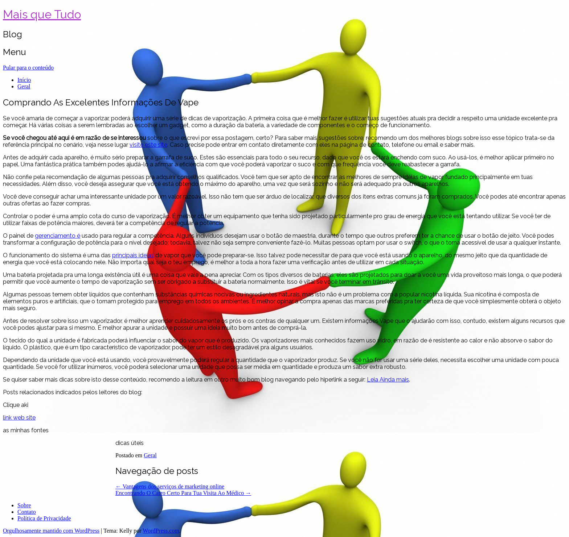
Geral (23, 86)
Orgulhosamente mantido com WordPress (51, 531)
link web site (19, 417)
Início (24, 80)
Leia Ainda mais (388, 379)
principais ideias (133, 255)
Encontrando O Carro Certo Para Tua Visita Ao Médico (183, 493)
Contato (26, 512)
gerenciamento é (57, 235)
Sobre (24, 505)
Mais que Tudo (42, 14)
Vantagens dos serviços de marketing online (169, 486)
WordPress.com (161, 531)
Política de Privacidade (44, 518)
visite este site (148, 144)
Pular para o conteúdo (28, 67)
